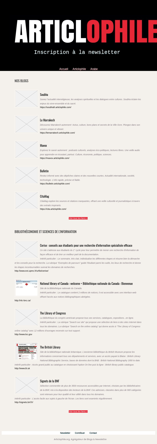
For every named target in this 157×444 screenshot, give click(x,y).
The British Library (55, 357)
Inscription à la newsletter (77, 52)
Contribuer (80, 433)
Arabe (94, 68)
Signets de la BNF (54, 391)
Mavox (45, 144)
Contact (94, 433)
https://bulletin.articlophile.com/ (53, 183)
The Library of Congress (59, 324)
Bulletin (46, 169)
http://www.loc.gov (23, 346)
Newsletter (65, 433)
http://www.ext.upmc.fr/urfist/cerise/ (30, 276)
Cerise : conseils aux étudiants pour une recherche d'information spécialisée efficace (81, 246)
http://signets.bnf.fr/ (23, 413)
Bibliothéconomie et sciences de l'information (58, 229)
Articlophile (80, 68)
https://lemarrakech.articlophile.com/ (56, 132)
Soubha (46, 93)
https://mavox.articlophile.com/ (53, 157)
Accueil (64, 68)
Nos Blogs (24, 80)
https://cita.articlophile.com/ (52, 208)
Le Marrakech (51, 119)
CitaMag (47, 194)
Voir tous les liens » (78, 216)
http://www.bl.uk (21, 379)
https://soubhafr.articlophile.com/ (54, 107)
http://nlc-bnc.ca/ (22, 312)
